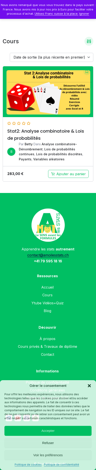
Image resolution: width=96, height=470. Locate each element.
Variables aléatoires (49, 159)
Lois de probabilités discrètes (59, 154)
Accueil (47, 287)
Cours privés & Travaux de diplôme (47, 346)
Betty (29, 144)
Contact (47, 354)
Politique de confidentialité (61, 464)
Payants (25, 159)
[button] (89, 385)
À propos (47, 338)
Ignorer (84, 13)
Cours (47, 295)
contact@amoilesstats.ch (48, 255)
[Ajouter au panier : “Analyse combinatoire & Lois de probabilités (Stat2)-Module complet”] (68, 174)
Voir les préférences (48, 455)
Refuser (48, 443)
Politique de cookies (28, 464)
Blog (47, 311)
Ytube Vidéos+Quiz (47, 303)
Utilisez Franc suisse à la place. (56, 13)
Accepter (48, 431)
